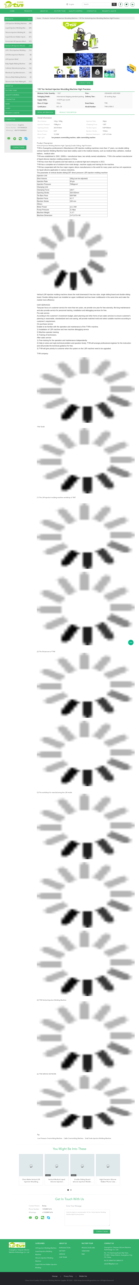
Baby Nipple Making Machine (18, 64)
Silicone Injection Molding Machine (18, 32)
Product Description (68, 112)
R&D (83, 1254)
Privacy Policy (68, 1276)
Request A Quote (109, 11)
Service (62, 1254)
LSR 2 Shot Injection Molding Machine (18, 50)
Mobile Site (83, 1276)
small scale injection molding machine (98, 1138)
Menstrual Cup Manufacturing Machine (18, 73)
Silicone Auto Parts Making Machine (18, 81)
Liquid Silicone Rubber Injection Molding (19, 37)
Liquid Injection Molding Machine (18, 28)
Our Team (63, 1257)
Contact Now (84, 83)
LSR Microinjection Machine (18, 55)
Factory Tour (59, 11)
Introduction (64, 1248)
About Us (44, 11)
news (7, 104)
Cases (7, 108)
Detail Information (45, 112)
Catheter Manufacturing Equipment (18, 68)
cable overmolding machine (73, 1138)
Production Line (88, 1248)
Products (28, 11)
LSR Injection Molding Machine (18, 23)
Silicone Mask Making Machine (18, 77)
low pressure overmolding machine (49, 1138)
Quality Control (76, 11)
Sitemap (54, 1276)
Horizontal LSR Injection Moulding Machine (19, 41)
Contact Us (91, 11)
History (62, 1251)
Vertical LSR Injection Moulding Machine (19, 46)
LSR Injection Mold (18, 59)
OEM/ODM (85, 1251)
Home (12, 11)
